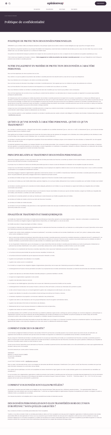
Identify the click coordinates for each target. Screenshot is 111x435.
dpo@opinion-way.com (14, 115)
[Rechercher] (9, 3)
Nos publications (49, 9)
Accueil (6, 15)
